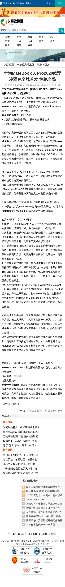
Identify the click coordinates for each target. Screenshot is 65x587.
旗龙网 (17, 376)
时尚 (18, 41)
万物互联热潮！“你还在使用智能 (20, 436)
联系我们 (22, 534)
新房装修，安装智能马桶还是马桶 (44, 520)
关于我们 (12, 534)
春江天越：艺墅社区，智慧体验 (20, 459)
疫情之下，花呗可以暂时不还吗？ (21, 440)
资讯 (18, 37)
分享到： (7, 416)
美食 (52, 41)
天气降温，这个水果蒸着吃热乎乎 (44, 512)
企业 (30, 41)
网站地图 (42, 534)
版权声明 (53, 534)
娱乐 (41, 37)
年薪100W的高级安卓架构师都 (42, 491)
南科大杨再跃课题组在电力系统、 (21, 431)
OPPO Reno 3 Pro (36, 499)
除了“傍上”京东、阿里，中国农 (19, 445)
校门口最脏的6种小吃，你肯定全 (20, 455)
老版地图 (32, 534)
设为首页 (6, 3)
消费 (18, 45)
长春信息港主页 (25, 64)
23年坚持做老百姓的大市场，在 (20, 468)
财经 (30, 37)
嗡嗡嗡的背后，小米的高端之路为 (21, 427)
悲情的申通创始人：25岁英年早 (43, 507)
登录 (60, 3)
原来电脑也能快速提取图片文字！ (44, 487)
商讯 (7, 45)
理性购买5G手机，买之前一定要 (43, 516)
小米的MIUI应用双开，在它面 (19, 464)
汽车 (7, 41)
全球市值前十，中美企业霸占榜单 (44, 495)
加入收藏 (18, 3)
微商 (30, 45)
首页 (7, 37)
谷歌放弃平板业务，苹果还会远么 (44, 503)
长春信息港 (26, 541)
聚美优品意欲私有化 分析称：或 (20, 473)
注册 (48, 3)
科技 (52, 37)
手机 (28, 3)
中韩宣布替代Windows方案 (40, 524)
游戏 (41, 41)
